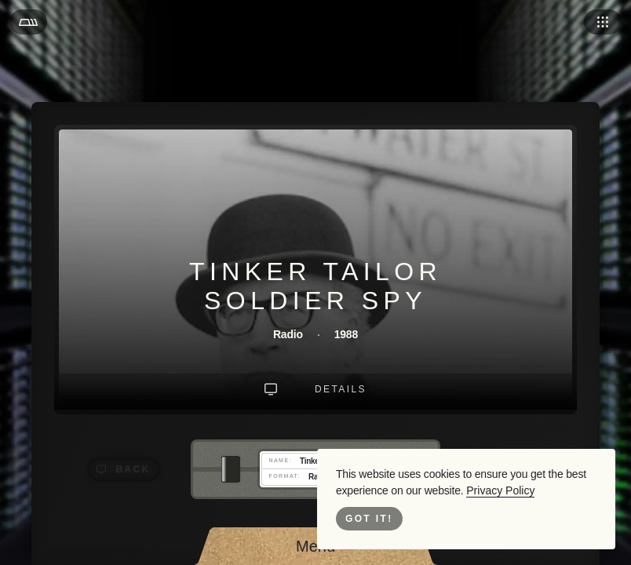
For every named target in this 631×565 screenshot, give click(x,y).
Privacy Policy (488, 490)
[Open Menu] (28, 22)
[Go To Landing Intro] (273, 389)
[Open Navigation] (603, 22)
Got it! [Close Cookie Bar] (368, 518)
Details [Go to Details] (341, 389)
